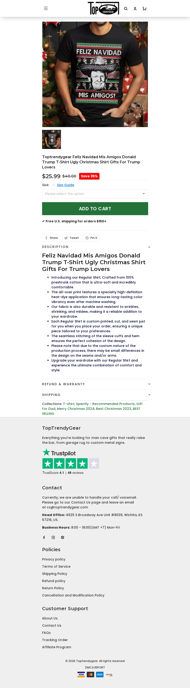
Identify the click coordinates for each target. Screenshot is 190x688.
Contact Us (51, 625)
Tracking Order (55, 640)
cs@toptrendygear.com (67, 507)
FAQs (46, 632)
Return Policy (53, 588)
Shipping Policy (54, 573)
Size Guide (65, 185)
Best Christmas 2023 (113, 408)
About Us (50, 618)
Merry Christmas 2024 (75, 408)
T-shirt (68, 404)
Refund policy (53, 581)
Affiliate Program (56, 647)
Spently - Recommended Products (105, 404)
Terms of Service (56, 566)
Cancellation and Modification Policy (73, 595)
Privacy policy (53, 559)
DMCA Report (95, 667)
